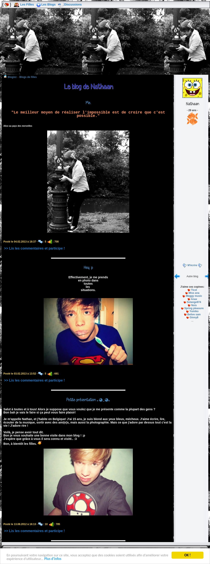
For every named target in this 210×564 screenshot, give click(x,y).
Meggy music (194, 295)
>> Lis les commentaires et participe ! (34, 248)
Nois (194, 305)
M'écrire (192, 265)
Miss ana (194, 292)
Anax (194, 299)
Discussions (73, 4)
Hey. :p (88, 267)
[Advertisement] (105, 44)
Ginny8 (194, 317)
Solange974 (194, 302)
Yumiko (194, 311)
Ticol (194, 289)
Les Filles (27, 4)
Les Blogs (48, 4)
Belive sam (194, 314)
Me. (88, 102)
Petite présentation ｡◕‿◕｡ (88, 399)
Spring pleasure (194, 308)
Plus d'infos (52, 559)
